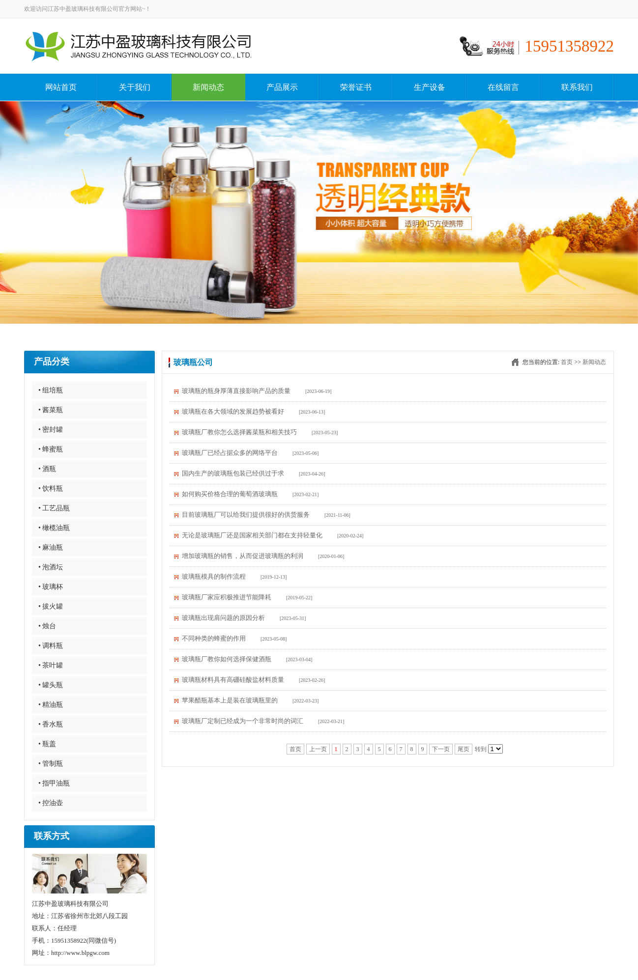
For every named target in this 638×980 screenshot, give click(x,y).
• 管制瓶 (50, 763)
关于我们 (134, 87)
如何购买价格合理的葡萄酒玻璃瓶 (230, 494)
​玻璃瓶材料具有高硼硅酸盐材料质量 (233, 679)
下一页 (441, 749)
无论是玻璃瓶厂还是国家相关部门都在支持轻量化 (252, 535)
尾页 (463, 749)
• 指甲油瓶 (54, 783)
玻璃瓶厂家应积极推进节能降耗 (226, 597)
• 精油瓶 (50, 704)
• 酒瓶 (47, 469)
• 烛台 (47, 626)
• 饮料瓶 (50, 488)
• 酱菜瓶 (50, 410)
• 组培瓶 (50, 390)
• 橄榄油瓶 (54, 528)
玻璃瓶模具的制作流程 (214, 576)
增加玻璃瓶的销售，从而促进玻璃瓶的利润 (242, 556)
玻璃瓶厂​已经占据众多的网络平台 (230, 452)
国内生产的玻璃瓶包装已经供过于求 (233, 473)
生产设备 (429, 87)
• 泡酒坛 (50, 567)
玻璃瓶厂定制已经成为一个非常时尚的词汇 (242, 721)
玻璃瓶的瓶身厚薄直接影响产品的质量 (236, 390)
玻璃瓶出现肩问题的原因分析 (223, 617)
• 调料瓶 (50, 645)
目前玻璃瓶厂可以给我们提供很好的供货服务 (246, 514)
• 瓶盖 (47, 744)
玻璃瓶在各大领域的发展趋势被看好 (233, 411)
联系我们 (577, 87)
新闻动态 (208, 87)
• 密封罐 (50, 429)
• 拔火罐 (50, 606)
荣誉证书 (356, 87)
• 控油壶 (50, 803)
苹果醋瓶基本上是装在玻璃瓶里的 (230, 700)
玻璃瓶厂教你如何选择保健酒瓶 (226, 659)
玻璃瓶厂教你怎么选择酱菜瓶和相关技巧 (239, 432)
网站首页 (61, 87)
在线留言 (503, 87)
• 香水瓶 (50, 724)
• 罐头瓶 (50, 685)
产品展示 (282, 87)
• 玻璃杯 (50, 586)
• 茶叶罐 (50, 665)
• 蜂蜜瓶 (50, 449)
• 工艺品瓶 (54, 508)
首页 (567, 362)
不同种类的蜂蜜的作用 (214, 638)
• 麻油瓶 (50, 547)
